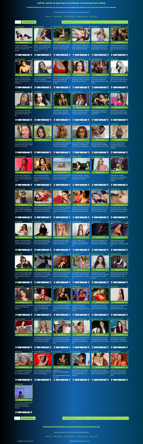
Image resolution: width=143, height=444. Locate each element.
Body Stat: (24, 42)
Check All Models (68, 22)
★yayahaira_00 (39, 124)
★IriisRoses (38, 91)
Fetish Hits (87, 441)
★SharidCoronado (97, 254)
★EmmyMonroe (116, 254)
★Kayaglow (114, 59)
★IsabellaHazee (20, 189)
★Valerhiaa (95, 27)
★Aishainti (75, 124)
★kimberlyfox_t (77, 189)
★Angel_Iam (57, 351)
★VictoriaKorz (77, 91)
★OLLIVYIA (76, 254)
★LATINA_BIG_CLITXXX (42, 254)
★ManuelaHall (77, 156)
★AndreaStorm (96, 286)
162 (122, 22)
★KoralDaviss (19, 27)
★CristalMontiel (116, 27)
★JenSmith (57, 189)
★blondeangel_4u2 (117, 156)
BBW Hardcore (58, 16)
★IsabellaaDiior (96, 189)
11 (114, 22)
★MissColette (57, 286)
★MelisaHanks (39, 189)
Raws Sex (49, 16)
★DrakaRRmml (39, 27)
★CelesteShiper (116, 221)
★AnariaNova (95, 91)
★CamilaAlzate (115, 351)
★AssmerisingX (58, 319)
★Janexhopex (57, 91)
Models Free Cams (82, 16)
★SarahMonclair (39, 351)
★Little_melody (20, 319)
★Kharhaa (18, 351)
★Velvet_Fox (19, 91)
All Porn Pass (93, 16)
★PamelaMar (76, 286)
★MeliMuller (19, 384)
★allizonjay (95, 351)
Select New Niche (29, 22)
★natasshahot (77, 27)
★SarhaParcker (58, 254)
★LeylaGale (114, 286)
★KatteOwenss (39, 286)
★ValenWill (18, 254)
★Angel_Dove (96, 124)
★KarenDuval (95, 221)
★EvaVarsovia (58, 27)
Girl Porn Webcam (69, 16)
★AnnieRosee (77, 221)
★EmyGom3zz (58, 221)
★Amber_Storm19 (78, 59)
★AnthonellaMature (97, 156)
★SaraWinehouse (59, 156)
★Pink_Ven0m (115, 91)
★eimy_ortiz (38, 156)
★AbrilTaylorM (20, 59)
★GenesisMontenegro (79, 319)
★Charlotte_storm (59, 124)
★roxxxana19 (19, 286)
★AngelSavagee (20, 156)
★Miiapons (56, 59)
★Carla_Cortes (39, 59)
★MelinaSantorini (21, 124)
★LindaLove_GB (96, 319)
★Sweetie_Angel (39, 221)
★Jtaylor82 (114, 124)
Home (18, 22)
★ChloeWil (18, 221)
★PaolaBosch (115, 189)
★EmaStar (37, 319)
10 (110, 22)
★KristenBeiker (96, 59)
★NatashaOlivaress (117, 319)
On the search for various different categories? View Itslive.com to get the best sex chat (71, 427)
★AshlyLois (76, 351)
